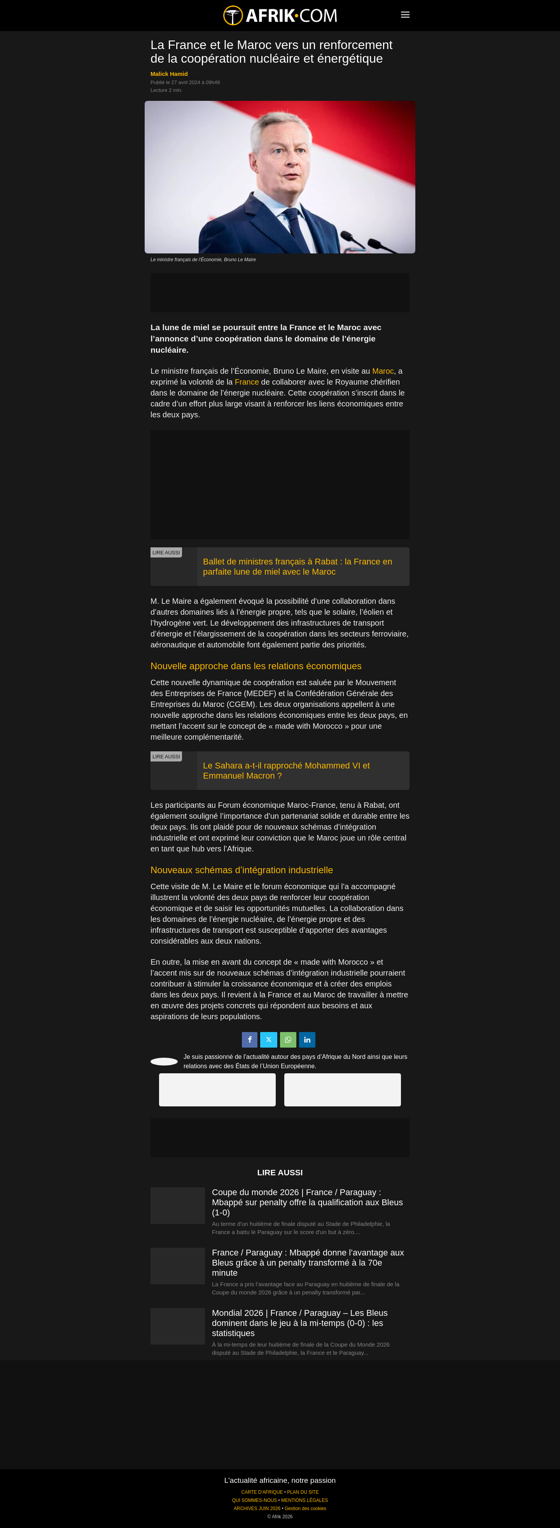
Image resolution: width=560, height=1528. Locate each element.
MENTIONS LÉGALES (304, 1500)
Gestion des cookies (305, 1508)
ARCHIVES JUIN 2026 (257, 1508)
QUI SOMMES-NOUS (254, 1500)
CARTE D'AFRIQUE (262, 1492)
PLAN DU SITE (302, 1492)
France (247, 382)
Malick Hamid (169, 73)
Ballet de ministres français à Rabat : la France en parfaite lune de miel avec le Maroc (297, 567)
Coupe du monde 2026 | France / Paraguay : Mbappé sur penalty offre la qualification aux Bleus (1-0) (307, 1202)
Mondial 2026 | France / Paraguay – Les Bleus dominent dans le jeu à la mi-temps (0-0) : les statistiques (300, 1323)
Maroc (383, 371)
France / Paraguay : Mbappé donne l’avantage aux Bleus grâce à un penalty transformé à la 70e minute (308, 1263)
